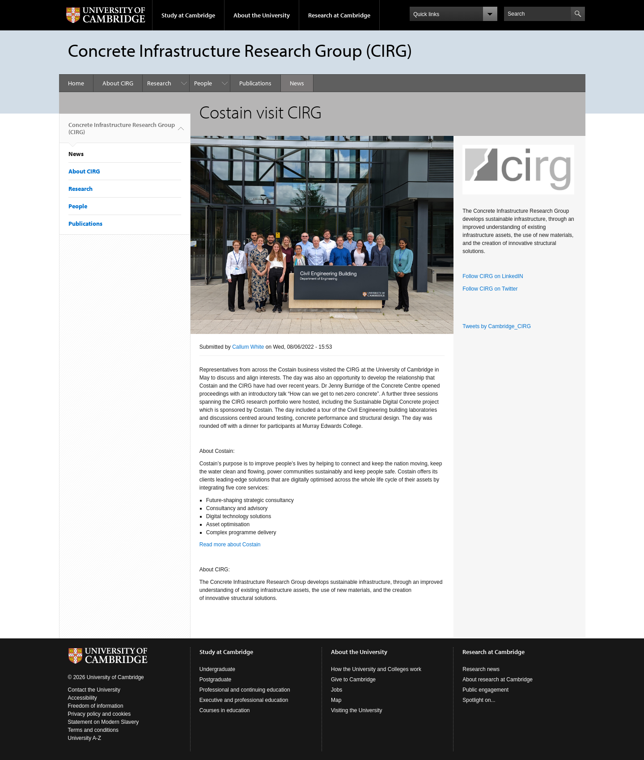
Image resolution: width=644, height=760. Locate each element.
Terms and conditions (93, 730)
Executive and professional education (243, 700)
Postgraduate (215, 679)
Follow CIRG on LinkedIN (492, 276)
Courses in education (224, 710)
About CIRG (117, 83)
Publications (255, 83)
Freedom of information (95, 706)
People (203, 83)
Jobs (336, 690)
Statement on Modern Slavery (103, 722)
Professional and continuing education (244, 690)
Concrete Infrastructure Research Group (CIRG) (121, 132)
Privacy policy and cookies (99, 714)
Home (76, 83)
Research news (481, 669)
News (297, 83)
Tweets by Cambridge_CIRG (496, 326)
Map (336, 700)
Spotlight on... (478, 700)
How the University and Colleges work (376, 669)
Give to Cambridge (353, 679)
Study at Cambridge (188, 15)
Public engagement (485, 690)
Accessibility (82, 698)
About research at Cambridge (497, 679)
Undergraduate (217, 669)
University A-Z (85, 738)
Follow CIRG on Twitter (489, 289)
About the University (261, 15)
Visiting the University (356, 710)
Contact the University (94, 690)
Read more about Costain (230, 544)
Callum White (248, 347)
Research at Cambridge (339, 15)
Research (159, 83)
